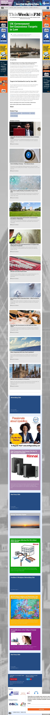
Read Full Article (14, 144)
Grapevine (11, 7)
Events (15, 7)
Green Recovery (25, 113)
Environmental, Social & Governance (24, 34)
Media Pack (36, 7)
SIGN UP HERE (13, 679)
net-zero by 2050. (28, 72)
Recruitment (20, 7)
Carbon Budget (14, 115)
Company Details (16, 712)
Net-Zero (33, 113)
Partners (31, 7)
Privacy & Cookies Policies (35, 712)
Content (7, 7)
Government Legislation (16, 113)
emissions (25, 67)
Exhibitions (26, 7)
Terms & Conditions (25, 712)
